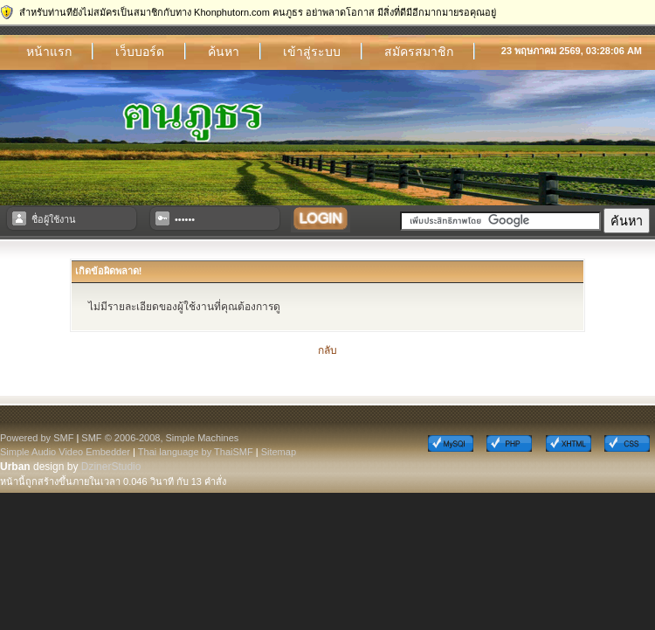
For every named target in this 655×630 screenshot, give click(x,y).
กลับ (327, 350)
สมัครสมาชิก (418, 52)
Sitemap (278, 452)
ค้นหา (223, 52)
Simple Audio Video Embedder (65, 452)
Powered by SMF (36, 438)
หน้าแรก (49, 52)
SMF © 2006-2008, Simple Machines (159, 438)
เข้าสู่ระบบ (312, 52)
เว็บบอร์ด (139, 52)
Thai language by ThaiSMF (195, 452)
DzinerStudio (111, 466)
